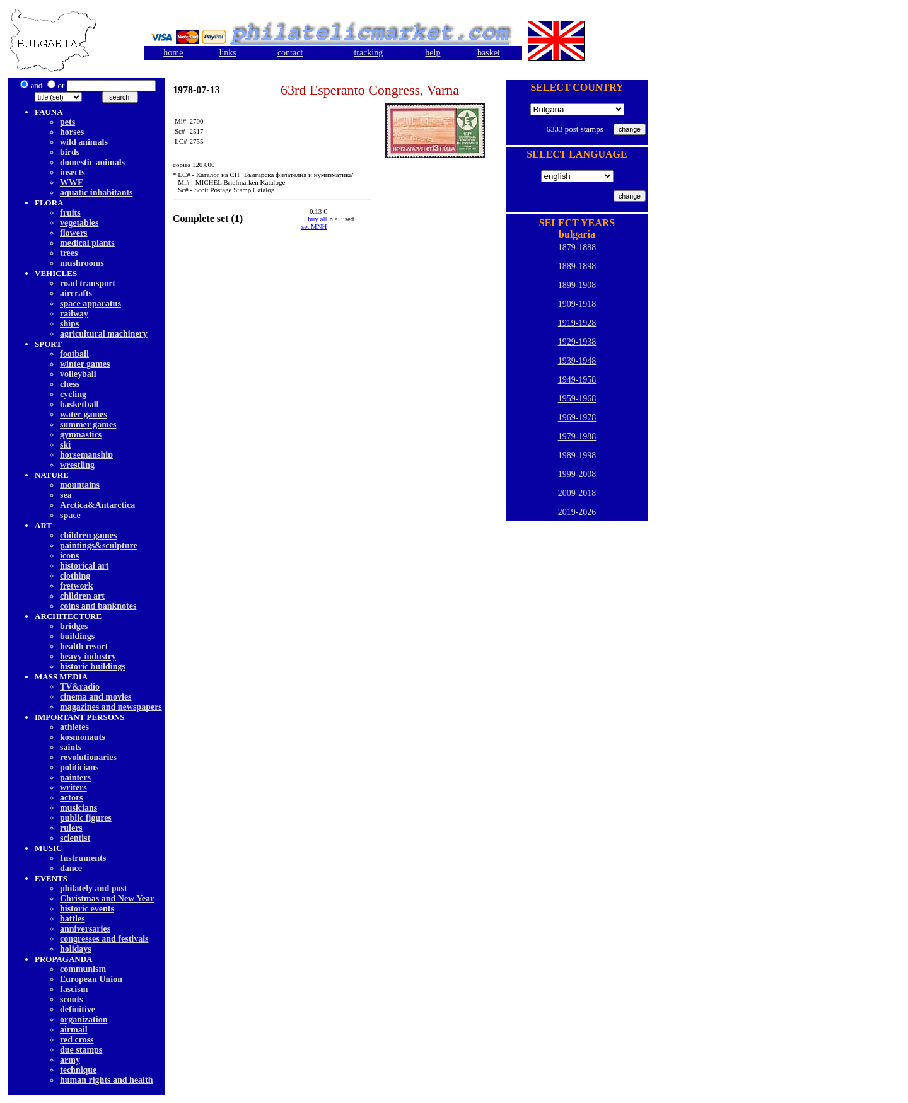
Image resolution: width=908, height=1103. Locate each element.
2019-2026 (577, 512)
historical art (84, 565)
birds (69, 152)
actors (71, 797)
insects (72, 172)
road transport (87, 283)
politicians (79, 767)
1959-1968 (577, 398)
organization (83, 1019)
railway (74, 313)
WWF (71, 182)
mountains (80, 485)
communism (83, 969)
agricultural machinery (104, 333)
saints (70, 747)
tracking (368, 52)
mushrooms (82, 263)
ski (65, 444)
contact (290, 52)
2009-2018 (577, 493)
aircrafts (76, 293)
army (70, 1060)
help (432, 52)
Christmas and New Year (107, 898)
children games (88, 535)
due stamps (81, 1049)
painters (75, 777)
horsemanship (86, 454)
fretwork (76, 586)
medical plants (87, 243)
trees (69, 253)
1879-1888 (577, 247)
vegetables (79, 223)
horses (72, 132)
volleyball (78, 374)
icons (69, 555)
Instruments (83, 858)
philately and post (93, 888)
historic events (87, 908)
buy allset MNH (314, 222)
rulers (71, 828)
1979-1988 (577, 436)
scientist (75, 838)
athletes (74, 727)
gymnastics (81, 434)
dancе (71, 868)
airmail (74, 1029)
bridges (74, 626)
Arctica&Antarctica (97, 505)
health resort (84, 646)
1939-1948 (577, 361)
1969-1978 (577, 417)
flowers (74, 233)
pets (67, 122)
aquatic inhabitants (96, 192)
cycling (73, 394)
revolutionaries (88, 757)
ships (69, 323)
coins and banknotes (98, 606)
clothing (75, 575)
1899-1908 (577, 285)
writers (73, 787)
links (227, 52)
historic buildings (92, 666)
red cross (77, 1039)
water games (83, 414)
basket (488, 52)
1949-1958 (577, 379)
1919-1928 (577, 323)
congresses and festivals (104, 939)
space (70, 515)
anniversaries (85, 928)
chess (69, 384)
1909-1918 (577, 304)
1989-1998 (577, 455)
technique (78, 1070)
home (173, 52)
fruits (70, 212)
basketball (79, 404)
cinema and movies (96, 697)
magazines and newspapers (111, 707)
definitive (77, 1009)
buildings (77, 636)
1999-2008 (577, 474)
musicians (78, 807)
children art (82, 596)
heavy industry (88, 656)
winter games (85, 364)
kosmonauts (82, 737)
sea (66, 495)
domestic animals (92, 162)
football (74, 354)
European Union (91, 979)
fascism (74, 989)
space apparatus (90, 303)
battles (72, 918)
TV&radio (80, 686)
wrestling (77, 465)
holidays (75, 949)
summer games (88, 424)
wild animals (84, 142)
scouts (71, 999)
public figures (86, 818)
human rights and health (106, 1080)
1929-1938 (577, 342)
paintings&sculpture (98, 545)
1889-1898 (577, 266)
